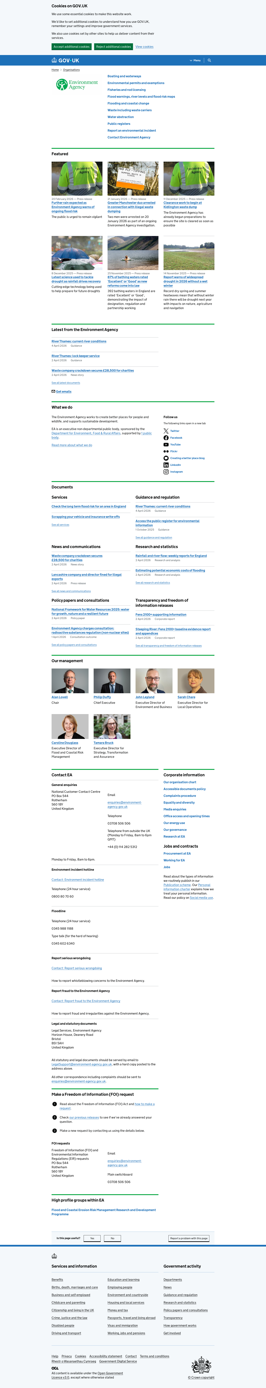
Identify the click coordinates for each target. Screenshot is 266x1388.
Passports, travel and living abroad (132, 1318)
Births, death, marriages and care (75, 1287)
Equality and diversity (179, 802)
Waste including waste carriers (130, 110)
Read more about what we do (72, 445)
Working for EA (174, 860)
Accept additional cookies (72, 47)
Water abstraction (121, 117)
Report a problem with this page (188, 1238)
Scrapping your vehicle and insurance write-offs (86, 517)
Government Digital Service (118, 1361)
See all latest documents (66, 382)
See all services (60, 524)
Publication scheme (177, 885)
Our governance (175, 830)
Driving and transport (66, 1333)
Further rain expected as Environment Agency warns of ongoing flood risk (73, 207)
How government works (180, 1325)
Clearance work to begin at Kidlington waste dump (183, 205)
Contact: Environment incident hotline (78, 880)
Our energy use (174, 823)
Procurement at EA (177, 853)
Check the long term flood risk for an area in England (89, 506)
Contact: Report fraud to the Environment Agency (86, 1001)
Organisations (71, 69)
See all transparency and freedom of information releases (169, 645)
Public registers (119, 124)
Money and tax (118, 1310)
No (116, 1238)
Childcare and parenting (68, 1302)
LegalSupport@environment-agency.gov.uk (82, 1064)
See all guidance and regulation (154, 537)
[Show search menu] (209, 60)
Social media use (201, 898)
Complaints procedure (180, 796)
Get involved (172, 1333)
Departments (173, 1280)
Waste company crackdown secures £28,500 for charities (93, 370)
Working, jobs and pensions (126, 1333)
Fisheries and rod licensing (127, 90)
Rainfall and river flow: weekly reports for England (171, 556)
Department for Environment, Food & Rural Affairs (86, 433)
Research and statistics (180, 1302)
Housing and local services (126, 1302)
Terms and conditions (154, 1356)
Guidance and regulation (180, 1295)
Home (55, 69)
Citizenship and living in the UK (73, 1310)
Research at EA (174, 836)
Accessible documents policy (185, 789)
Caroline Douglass (65, 743)
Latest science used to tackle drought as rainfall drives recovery (76, 279)
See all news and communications (71, 591)
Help (55, 1356)
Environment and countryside (128, 1295)
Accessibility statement (105, 1356)
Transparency (173, 1318)
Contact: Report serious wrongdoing (77, 968)
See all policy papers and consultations (74, 644)
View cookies (145, 46)
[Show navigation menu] (195, 60)
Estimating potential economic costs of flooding (170, 570)
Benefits (57, 1280)
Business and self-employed (71, 1295)
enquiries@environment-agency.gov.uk (79, 1081)
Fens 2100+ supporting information (161, 614)
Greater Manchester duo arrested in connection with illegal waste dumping (131, 207)
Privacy (67, 1356)
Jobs (167, 867)
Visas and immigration (123, 1325)
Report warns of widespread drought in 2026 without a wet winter (185, 281)
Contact (131, 1356)
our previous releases (84, 1117)
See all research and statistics (153, 582)
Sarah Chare (186, 697)
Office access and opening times (187, 816)
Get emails (61, 391)
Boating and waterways (124, 76)
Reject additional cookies (113, 47)
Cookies (80, 1356)
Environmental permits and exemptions (136, 83)
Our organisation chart (180, 782)
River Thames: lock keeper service (76, 356)
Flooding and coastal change (128, 103)
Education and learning (123, 1280)
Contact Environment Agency (129, 137)
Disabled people (63, 1325)
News (168, 1287)
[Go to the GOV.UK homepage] (65, 60)
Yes (95, 1238)
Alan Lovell (60, 697)
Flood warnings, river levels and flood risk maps (141, 96)
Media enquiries (175, 809)
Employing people (120, 1287)
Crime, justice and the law (69, 1318)
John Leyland (145, 697)
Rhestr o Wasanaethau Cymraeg (74, 1361)
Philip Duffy (102, 697)
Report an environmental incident (132, 130)
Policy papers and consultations (186, 1310)
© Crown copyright (201, 1377)
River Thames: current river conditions (79, 341)
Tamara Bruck (103, 743)
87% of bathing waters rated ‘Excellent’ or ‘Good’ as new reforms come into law (128, 281)
